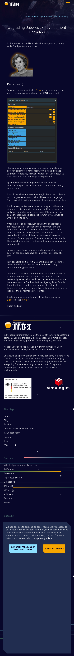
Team (6, 441)
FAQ (6, 445)
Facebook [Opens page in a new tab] (10, 482)
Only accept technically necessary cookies (23, 548)
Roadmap (8, 425)
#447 (38, 90)
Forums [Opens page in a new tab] (9, 470)
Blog (6, 421)
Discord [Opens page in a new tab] (9, 474)
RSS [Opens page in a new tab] (7, 503)
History (7, 437)
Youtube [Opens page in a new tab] (9, 490)
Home (7, 416)
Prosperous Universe (12, 3)
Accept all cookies (54, 548)
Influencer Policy (12, 433)
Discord (11, 300)
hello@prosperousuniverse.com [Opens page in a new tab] (21, 465)
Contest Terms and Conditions (19, 429)
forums (25, 300)
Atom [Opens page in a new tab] (8, 499)
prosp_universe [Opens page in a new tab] (13, 478)
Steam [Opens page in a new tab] (8, 495)
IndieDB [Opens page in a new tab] (9, 486)
